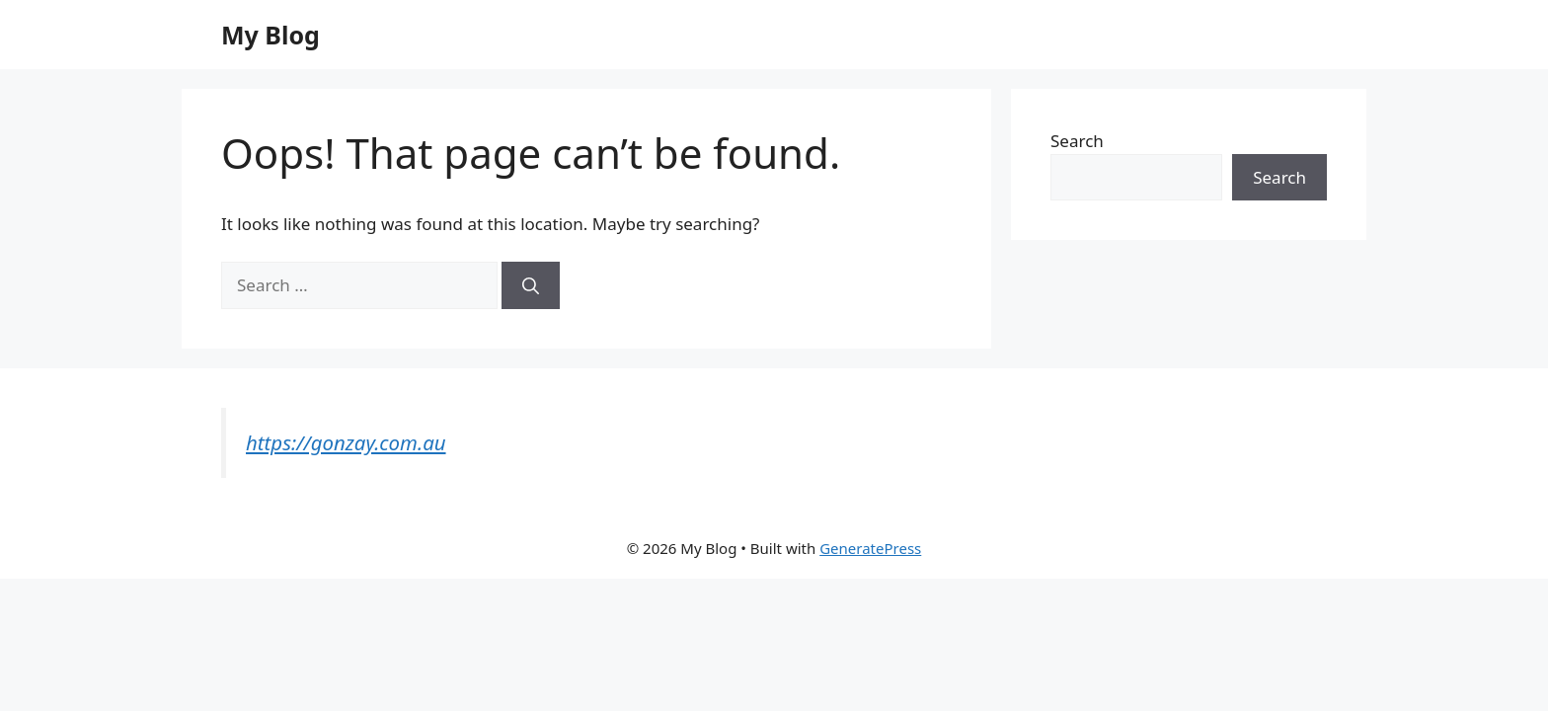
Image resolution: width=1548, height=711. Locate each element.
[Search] (531, 285)
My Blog (270, 34)
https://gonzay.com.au (346, 442)
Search (1077, 140)
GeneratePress (870, 548)
